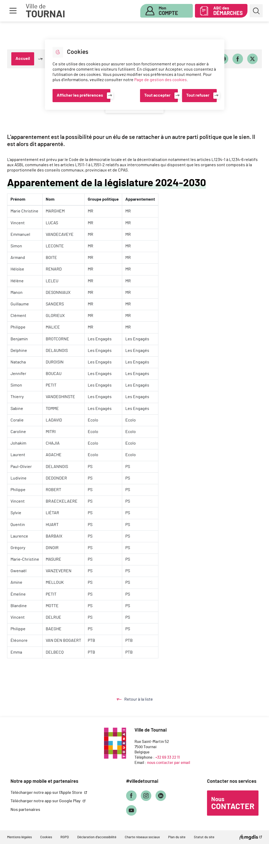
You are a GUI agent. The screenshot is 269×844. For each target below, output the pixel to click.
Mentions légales (19, 837)
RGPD (64, 837)
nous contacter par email (168, 763)
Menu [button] (12, 10)
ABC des (228, 11)
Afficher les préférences (80, 95)
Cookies (46, 837)
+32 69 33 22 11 (167, 757)
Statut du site (204, 837)
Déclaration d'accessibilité (96, 837)
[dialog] (134, 74)
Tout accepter (157, 95)
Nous (232, 803)
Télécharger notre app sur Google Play (46, 801)
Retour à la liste (139, 699)
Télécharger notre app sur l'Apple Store (47, 792)
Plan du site (176, 837)
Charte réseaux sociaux (142, 837)
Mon (168, 11)
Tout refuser (197, 95)
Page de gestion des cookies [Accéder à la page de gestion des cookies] (160, 80)
